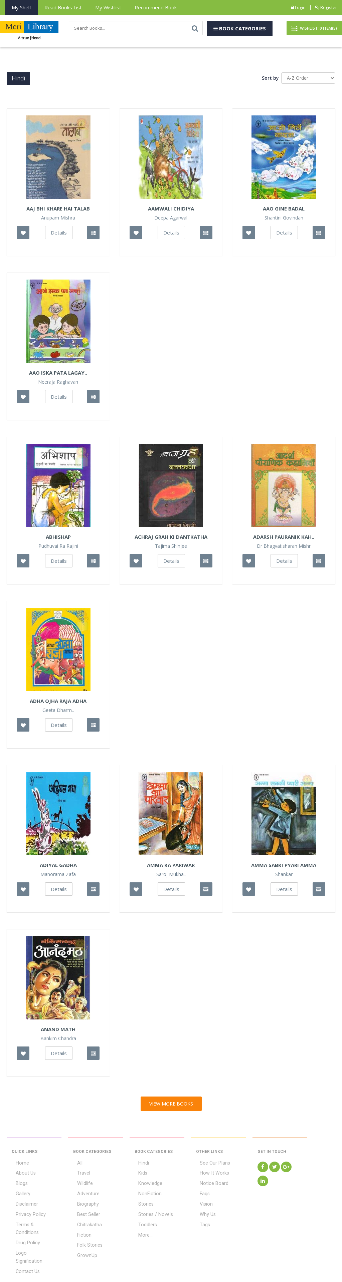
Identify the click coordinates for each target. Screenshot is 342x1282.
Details (59, 234)
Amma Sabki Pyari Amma (283, 866)
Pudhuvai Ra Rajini (58, 547)
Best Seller (84, 1211)
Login (298, 7)
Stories (142, 1201)
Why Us (203, 1211)
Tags (201, 1220)
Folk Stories (85, 1239)
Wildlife (81, 1183)
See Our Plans (211, 1164)
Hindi (140, 1164)
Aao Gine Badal (284, 210)
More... (142, 1229)
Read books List (63, 7)
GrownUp (83, 1248)
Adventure (84, 1192)
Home (18, 1164)
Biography (84, 1201)
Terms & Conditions (32, 1220)
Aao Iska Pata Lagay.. (58, 374)
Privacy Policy (26, 1211)
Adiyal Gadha (58, 866)
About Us (21, 1173)
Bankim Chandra (58, 1040)
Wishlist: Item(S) (314, 29)
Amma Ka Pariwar (171, 866)
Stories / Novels (151, 1211)
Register (326, 7)
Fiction (80, 1229)
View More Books (171, 1105)
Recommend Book (156, 7)
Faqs (201, 1192)
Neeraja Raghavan (58, 383)
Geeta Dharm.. (58, 712)
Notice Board (209, 1183)
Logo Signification (30, 1239)
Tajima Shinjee (171, 547)
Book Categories (239, 29)
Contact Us (23, 1248)
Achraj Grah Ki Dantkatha (171, 538)
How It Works (209, 1173)
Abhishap (58, 538)
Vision (202, 1201)
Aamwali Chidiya (171, 210)
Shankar (284, 876)
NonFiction (146, 1192)
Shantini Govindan (284, 219)
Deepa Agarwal (170, 219)
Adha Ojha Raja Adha (58, 702)
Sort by (270, 79)
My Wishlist (108, 7)
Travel (79, 1173)
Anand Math (58, 1030)
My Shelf (21, 7)
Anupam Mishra (58, 219)
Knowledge (146, 1183)
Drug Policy (23, 1229)
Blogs (17, 1183)
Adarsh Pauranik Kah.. (283, 538)
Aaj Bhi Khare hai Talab (58, 210)
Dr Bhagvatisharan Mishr (284, 547)
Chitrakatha (85, 1220)
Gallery (19, 1192)
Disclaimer (23, 1201)
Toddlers (144, 1220)
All (75, 1164)
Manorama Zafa (58, 876)
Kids (139, 1173)
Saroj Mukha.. (171, 876)
